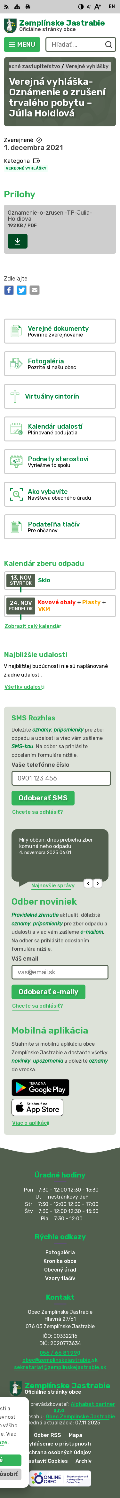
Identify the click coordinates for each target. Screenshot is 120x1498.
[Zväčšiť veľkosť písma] (97, 6)
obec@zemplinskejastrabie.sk (60, 1360)
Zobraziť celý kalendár (32, 626)
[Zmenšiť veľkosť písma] (88, 6)
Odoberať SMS (43, 798)
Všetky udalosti (24, 687)
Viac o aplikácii (30, 1123)
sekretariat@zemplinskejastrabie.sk (60, 1367)
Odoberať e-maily (48, 991)
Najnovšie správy (53, 886)
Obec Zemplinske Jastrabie (80, 1417)
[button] (88, 883)
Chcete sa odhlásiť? (37, 812)
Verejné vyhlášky (26, 168)
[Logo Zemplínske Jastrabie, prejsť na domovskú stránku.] (60, 26)
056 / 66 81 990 (60, 1353)
